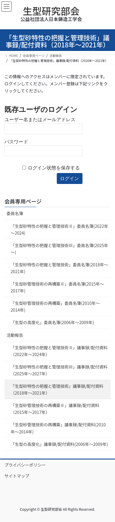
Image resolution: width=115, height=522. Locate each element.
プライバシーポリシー (25, 465)
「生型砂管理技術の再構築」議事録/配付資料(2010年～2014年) (58, 428)
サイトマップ (16, 476)
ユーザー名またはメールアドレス (39, 119)
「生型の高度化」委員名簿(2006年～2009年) (52, 322)
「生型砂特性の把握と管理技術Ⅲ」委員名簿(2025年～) (59, 248)
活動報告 (15, 335)
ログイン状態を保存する (54, 167)
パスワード (16, 141)
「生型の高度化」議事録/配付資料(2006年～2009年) (59, 444)
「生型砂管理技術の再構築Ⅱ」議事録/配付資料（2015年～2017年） (55, 408)
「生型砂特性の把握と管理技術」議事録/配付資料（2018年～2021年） (57, 389)
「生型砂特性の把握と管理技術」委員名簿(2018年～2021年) (59, 268)
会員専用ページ (23, 201)
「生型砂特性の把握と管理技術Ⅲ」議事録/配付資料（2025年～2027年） (59, 370)
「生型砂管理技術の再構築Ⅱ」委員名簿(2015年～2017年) (57, 287)
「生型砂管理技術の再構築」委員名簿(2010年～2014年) (55, 306)
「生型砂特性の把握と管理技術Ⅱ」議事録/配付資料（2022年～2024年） (59, 351)
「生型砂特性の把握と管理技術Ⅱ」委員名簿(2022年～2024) (59, 229)
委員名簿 (15, 213)
